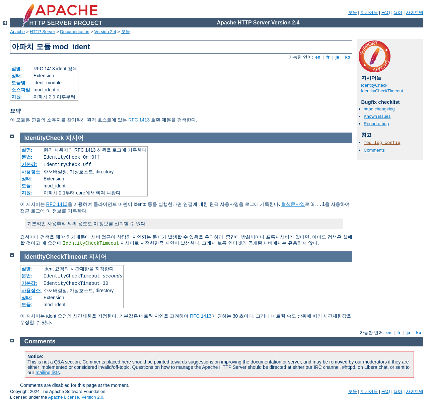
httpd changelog (379, 108)
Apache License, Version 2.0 (75, 397)
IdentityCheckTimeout (382, 90)
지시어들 (369, 12)
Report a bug (376, 123)
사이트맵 (414, 12)
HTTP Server (42, 31)
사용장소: (31, 171)
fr (328, 57)
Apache (17, 31)
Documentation (74, 31)
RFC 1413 (139, 119)
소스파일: (21, 89)
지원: (16, 96)
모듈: (26, 185)
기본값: (29, 164)
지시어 (75, 138)
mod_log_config (382, 142)
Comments (374, 150)
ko (347, 57)
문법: (26, 157)
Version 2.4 (105, 31)
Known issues (377, 116)
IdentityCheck (374, 85)
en (318, 57)
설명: (16, 68)
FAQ (385, 12)
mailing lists (47, 372)
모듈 (352, 12)
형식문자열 (293, 204)
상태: (16, 75)
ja (337, 57)
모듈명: (19, 82)
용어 (398, 12)
